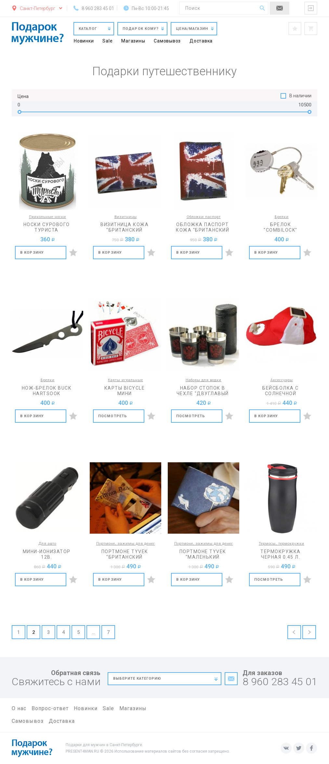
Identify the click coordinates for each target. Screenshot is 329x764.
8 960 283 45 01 (280, 681)
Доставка (201, 40)
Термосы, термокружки (281, 543)
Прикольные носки (47, 217)
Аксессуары (281, 380)
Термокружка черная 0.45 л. (280, 554)
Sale (107, 40)
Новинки (84, 40)
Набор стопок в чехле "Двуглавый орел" (203, 390)
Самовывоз (167, 40)
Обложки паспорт (204, 217)
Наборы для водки (203, 380)
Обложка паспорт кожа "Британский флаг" (202, 227)
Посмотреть (112, 416)
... (93, 632)
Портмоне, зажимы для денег (125, 543)
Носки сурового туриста (46, 227)
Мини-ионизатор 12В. (47, 554)
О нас (19, 708)
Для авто (47, 543)
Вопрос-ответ (50, 708)
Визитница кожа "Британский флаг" (124, 227)
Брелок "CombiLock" (280, 227)
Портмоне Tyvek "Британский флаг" (124, 554)
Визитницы (125, 217)
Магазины (133, 40)
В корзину (32, 252)
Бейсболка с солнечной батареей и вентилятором (280, 390)
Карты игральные (125, 380)
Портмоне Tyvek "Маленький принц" (202, 554)
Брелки (282, 217)
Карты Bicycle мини (124, 390)
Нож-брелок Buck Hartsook (47, 390)
